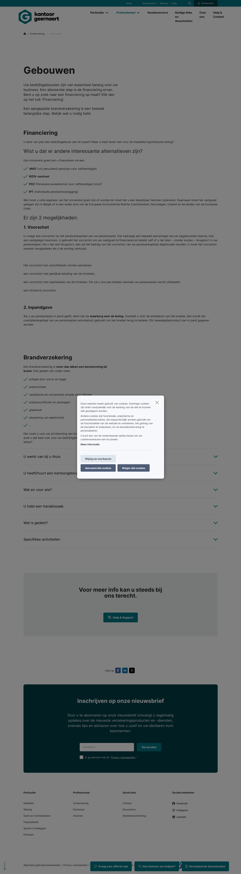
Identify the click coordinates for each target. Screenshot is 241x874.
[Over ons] (203, 14)
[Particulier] (96, 12)
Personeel (78, 809)
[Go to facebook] (118, 670)
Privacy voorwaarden (123, 757)
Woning (27, 809)
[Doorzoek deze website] (190, 3)
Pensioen (28, 834)
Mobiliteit (28, 803)
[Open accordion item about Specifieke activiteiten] (120, 539)
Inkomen (78, 815)
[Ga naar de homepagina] (52, 17)
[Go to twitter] (132, 670)
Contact (127, 803)
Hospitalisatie (31, 821)
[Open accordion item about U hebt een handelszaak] (120, 506)
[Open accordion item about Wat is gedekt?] (120, 523)
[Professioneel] (124, 12)
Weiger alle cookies (133, 467)
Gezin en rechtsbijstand (36, 815)
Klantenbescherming (134, 815)
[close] (157, 402)
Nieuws (164, 3)
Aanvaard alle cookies (98, 467)
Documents (129, 809)
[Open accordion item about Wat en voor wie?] (120, 490)
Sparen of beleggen (34, 828)
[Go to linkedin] (125, 670)
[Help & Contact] (217, 14)
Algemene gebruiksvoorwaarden (41, 865)
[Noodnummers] (158, 12)
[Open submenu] (107, 12)
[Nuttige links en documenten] (184, 17)
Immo (129, 3)
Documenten (149, 3)
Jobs (174, 3)
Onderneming (81, 803)
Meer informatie (90, 444)
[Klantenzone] (206, 3)
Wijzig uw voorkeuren (98, 458)
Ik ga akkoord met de (112, 757)
